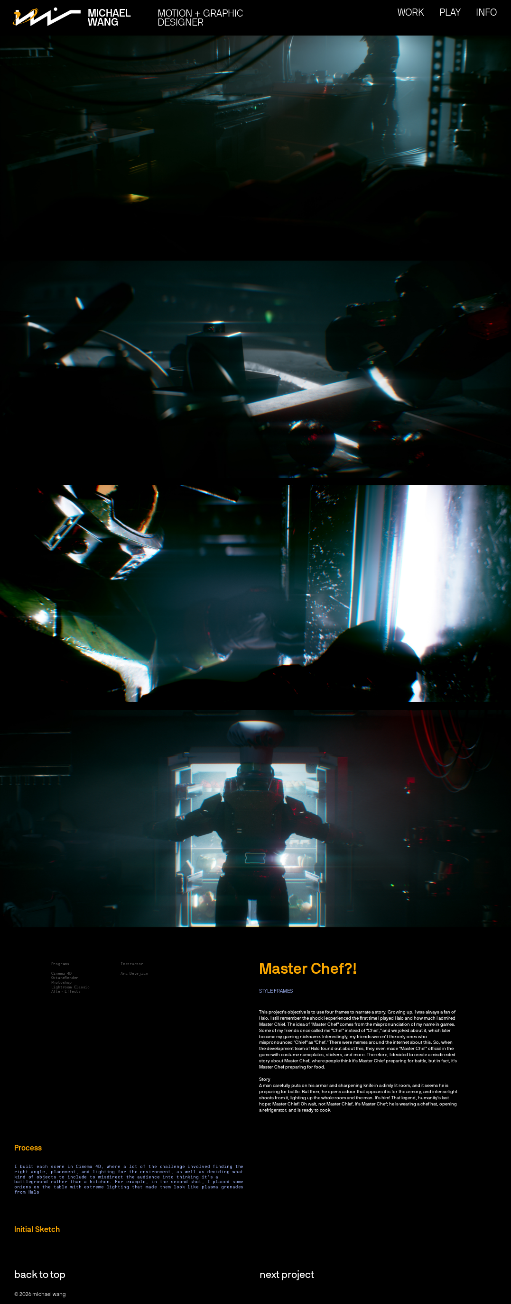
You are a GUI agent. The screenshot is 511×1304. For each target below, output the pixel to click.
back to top (39, 1274)
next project (287, 1274)
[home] (54, 18)
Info (486, 13)
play (450, 13)
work (411, 13)
